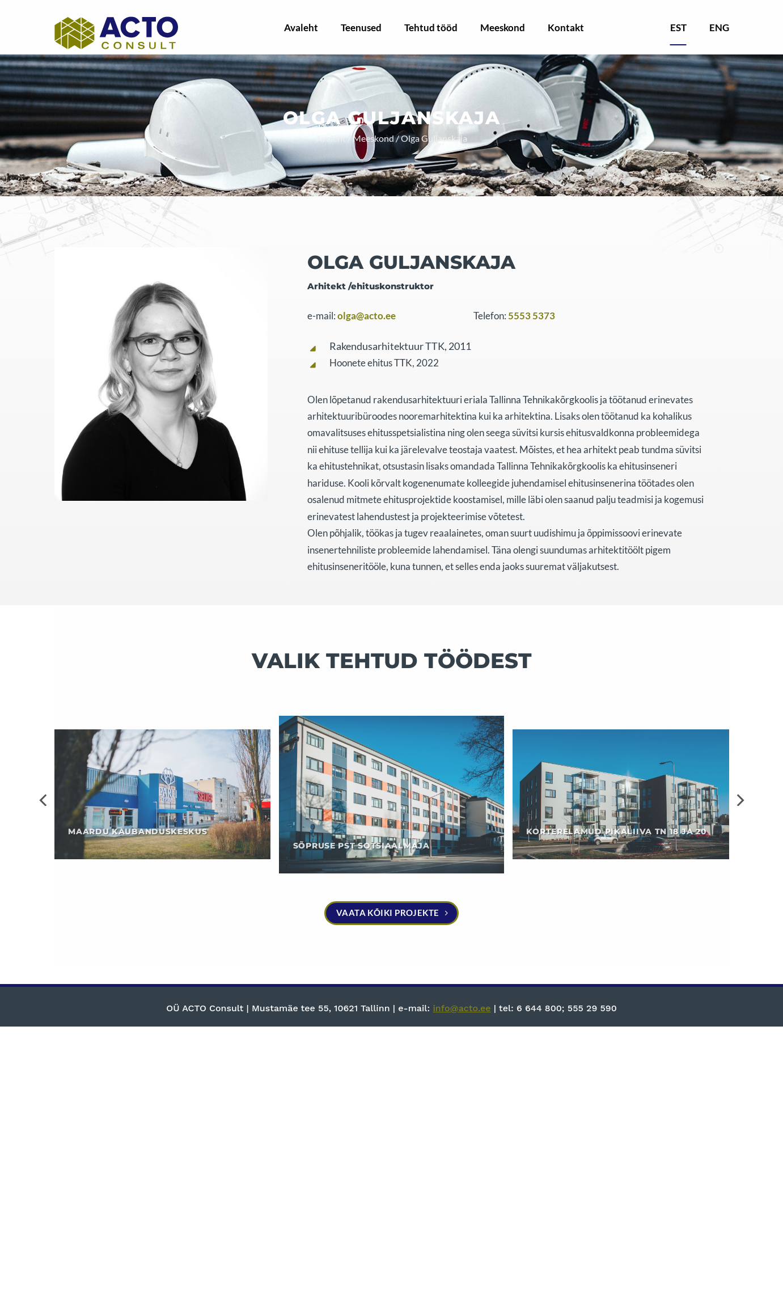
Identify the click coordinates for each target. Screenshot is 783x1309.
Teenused (361, 27)
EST (678, 27)
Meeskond (502, 27)
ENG (719, 27)
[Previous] (44, 800)
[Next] (739, 800)
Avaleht (301, 27)
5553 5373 (531, 316)
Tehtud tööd (431, 27)
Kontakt (566, 27)
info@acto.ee (461, 1008)
